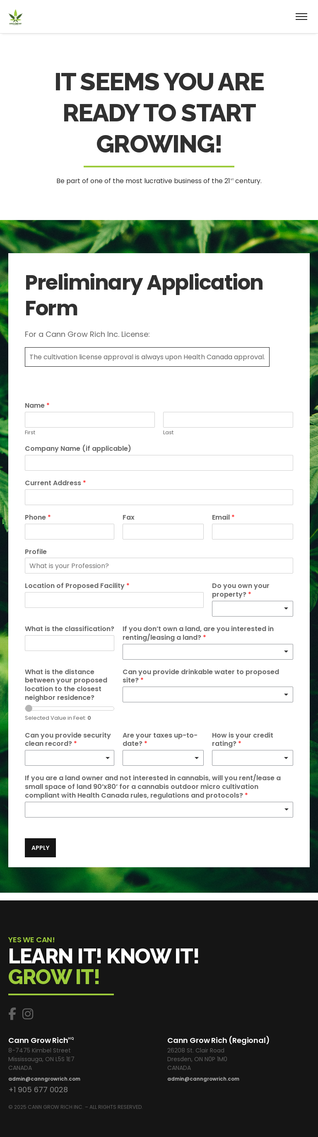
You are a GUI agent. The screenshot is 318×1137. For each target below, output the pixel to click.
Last (168, 432)
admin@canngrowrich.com (44, 1078)
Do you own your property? (241, 590)
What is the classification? (69, 629)
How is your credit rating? (242, 740)
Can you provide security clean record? (68, 740)
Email (223, 517)
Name (37, 406)
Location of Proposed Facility (77, 586)
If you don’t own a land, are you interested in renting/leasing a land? (198, 633)
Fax (129, 517)
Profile (36, 552)
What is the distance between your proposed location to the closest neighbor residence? (66, 685)
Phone (38, 517)
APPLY (40, 848)
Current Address (55, 483)
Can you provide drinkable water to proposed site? (201, 676)
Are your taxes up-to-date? (160, 740)
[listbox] (252, 609)
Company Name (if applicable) (78, 449)
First (30, 432)
